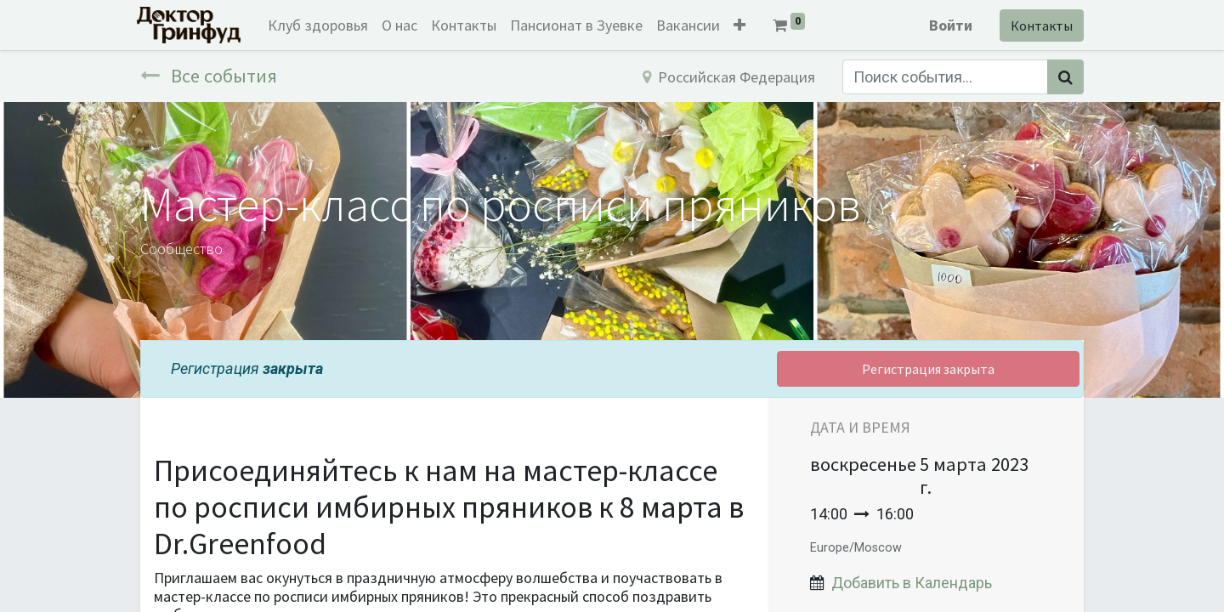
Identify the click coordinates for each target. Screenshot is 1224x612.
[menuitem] (321, 25)
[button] (743, 25)
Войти (947, 25)
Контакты (1038, 25)
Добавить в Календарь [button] (911, 583)
